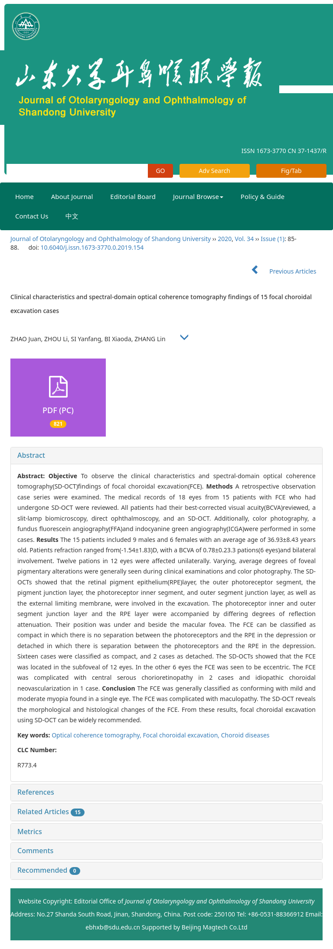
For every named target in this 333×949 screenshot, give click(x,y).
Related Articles (51, 811)
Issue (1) (272, 239)
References (35, 792)
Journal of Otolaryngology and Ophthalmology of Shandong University (110, 239)
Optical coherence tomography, (97, 735)
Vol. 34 (244, 239)
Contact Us (31, 216)
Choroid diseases (245, 735)
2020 (225, 239)
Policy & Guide (262, 196)
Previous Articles (280, 271)
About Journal (72, 196)
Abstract (31, 455)
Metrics (29, 831)
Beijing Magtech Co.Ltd (215, 927)
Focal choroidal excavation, (182, 735)
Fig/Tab (291, 170)
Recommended (48, 870)
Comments (35, 850)
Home (24, 196)
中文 (71, 216)
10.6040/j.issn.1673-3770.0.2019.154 (92, 247)
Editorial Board (133, 196)
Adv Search (214, 170)
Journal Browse (198, 196)
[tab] (166, 455)
